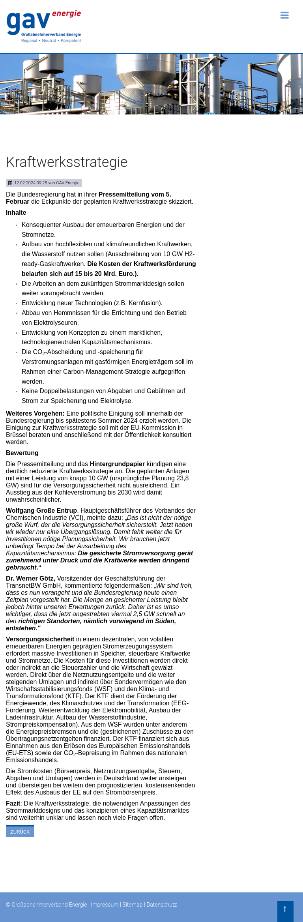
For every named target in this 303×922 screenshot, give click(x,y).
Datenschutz (161, 904)
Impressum (104, 904)
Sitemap (132, 904)
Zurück (20, 832)
